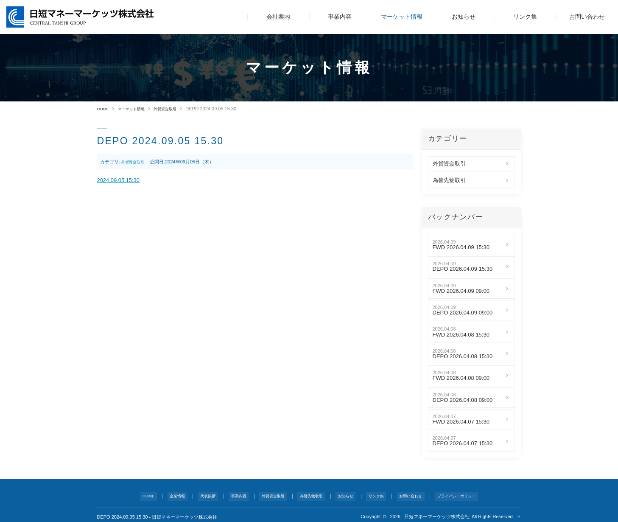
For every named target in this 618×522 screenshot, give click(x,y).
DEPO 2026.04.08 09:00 (463, 400)
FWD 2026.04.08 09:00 (461, 378)
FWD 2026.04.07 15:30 (461, 422)
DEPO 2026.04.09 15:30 (463, 269)
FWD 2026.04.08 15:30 (461, 334)
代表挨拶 (205, 494)
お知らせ (463, 16)
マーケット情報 (401, 16)
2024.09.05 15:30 (122, 181)
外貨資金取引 (176, 108)
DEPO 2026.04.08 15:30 (463, 356)
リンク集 (525, 16)
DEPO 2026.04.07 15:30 (463, 443)
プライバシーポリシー (452, 494)
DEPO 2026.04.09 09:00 (463, 313)
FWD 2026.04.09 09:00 (461, 291)
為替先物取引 (449, 180)
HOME (104, 108)
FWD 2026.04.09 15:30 (461, 247)
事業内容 (340, 16)
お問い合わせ (587, 16)
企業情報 (176, 494)
